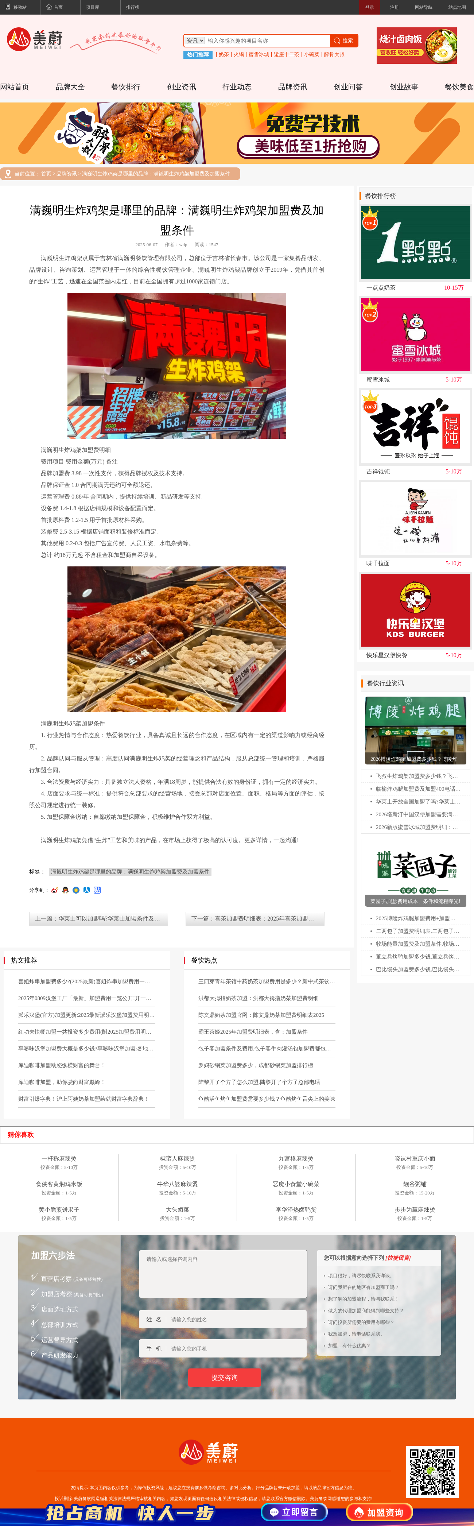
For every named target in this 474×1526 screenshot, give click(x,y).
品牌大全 (70, 87)
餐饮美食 (459, 87)
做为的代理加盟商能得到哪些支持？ (366, 1310)
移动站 (16, 8)
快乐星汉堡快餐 (386, 655)
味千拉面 (378, 563)
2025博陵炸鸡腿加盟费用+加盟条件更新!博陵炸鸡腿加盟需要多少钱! (418, 918)
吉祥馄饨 (378, 472)
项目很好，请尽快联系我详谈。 (361, 1275)
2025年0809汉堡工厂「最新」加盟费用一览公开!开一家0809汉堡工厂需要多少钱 (86, 998)
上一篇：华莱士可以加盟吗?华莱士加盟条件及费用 (100, 918)
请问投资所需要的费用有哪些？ (361, 1322)
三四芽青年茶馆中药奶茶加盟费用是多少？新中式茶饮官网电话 (266, 981)
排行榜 (132, 7)
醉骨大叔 (334, 54)
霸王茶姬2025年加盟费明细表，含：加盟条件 (253, 1032)
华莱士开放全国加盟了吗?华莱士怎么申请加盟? (418, 802)
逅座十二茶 (286, 54)
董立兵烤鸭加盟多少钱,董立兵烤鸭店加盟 (418, 957)
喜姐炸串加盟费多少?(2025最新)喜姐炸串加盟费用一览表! (86, 981)
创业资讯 (181, 87)
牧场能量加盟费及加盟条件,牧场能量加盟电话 (418, 944)
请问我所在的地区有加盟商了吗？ (363, 1287)
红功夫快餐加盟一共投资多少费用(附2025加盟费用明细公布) (86, 1032)
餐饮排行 (125, 87)
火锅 (239, 54)
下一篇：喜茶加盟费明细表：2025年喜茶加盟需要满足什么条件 (258, 918)
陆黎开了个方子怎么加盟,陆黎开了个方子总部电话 (259, 1082)
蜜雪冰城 (259, 54)
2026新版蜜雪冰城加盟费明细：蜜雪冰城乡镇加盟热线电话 (418, 827)
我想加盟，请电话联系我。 (356, 1334)
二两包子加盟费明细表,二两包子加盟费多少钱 (418, 931)
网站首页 (14, 87)
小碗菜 (311, 54)
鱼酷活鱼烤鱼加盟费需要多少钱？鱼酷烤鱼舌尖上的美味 (266, 1099)
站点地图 (457, 7)
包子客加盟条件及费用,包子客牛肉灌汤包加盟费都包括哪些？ (266, 1048)
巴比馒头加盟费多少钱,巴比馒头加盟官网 (418, 969)
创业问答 (348, 87)
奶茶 (224, 54)
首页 (54, 8)
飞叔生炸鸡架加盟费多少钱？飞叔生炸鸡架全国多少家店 (418, 776)
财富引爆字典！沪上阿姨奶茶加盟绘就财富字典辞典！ (83, 1099)
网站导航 (423, 7)
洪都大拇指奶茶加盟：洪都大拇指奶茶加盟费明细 (258, 998)
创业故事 (404, 87)
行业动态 (237, 87)
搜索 (343, 40)
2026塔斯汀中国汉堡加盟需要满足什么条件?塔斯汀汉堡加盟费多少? (418, 814)
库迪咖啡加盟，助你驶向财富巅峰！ (62, 1082)
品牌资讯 (292, 87)
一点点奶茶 (381, 288)
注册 (394, 7)
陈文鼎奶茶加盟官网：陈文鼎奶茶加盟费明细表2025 (261, 1015)
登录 (369, 7)
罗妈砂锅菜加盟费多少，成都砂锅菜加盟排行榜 (255, 1065)
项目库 (92, 7)
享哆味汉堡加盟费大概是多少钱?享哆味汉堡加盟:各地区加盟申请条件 (86, 1048)
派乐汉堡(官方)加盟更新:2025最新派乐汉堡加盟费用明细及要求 (86, 1015)
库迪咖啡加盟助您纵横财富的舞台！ (62, 1065)
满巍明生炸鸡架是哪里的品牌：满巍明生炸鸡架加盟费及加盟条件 (156, 174)
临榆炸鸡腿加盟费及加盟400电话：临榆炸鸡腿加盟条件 (418, 789)
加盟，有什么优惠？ (349, 1345)
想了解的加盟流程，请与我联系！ (363, 1299)
